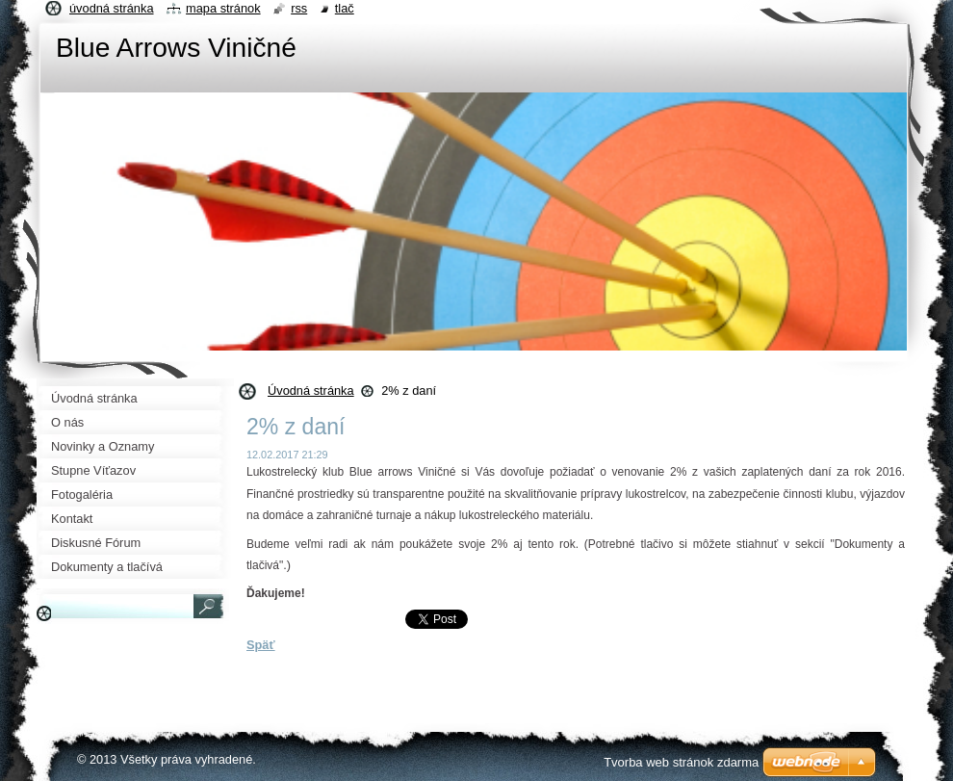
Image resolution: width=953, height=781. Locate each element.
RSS (299, 8)
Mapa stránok (223, 8)
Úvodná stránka (311, 390)
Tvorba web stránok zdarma (681, 762)
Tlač (344, 8)
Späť (260, 645)
